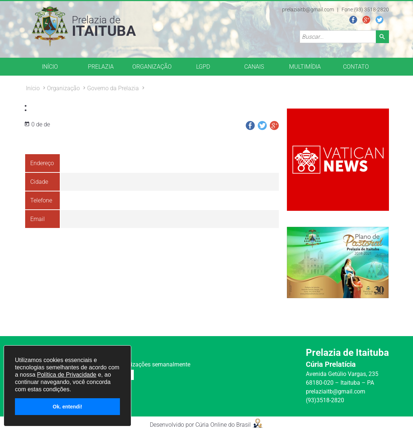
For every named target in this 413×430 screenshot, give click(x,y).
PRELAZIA (101, 66)
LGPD (203, 66)
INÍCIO (50, 66)
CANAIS (254, 66)
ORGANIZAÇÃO (152, 66)
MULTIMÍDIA (305, 66)
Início (33, 88)
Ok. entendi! (67, 407)
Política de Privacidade (66, 375)
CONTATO (356, 66)
